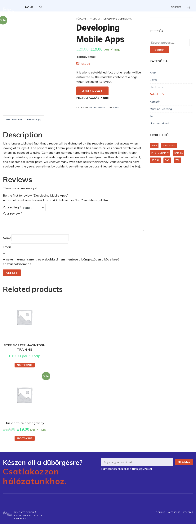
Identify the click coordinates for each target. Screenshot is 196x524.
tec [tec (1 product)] (177, 160)
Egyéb (154, 80)
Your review (12, 213)
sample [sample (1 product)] (178, 153)
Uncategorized (159, 123)
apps (116, 107)
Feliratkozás (97, 107)
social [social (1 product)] (155, 160)
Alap (153, 72)
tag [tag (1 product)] (167, 160)
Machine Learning (161, 109)
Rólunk (160, 512)
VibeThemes (21, 515)
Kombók (155, 101)
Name (7, 238)
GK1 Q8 (85, 63)
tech (152, 116)
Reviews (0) (34, 119)
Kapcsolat (174, 512)
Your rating (12, 207)
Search (159, 49)
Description (14, 119)
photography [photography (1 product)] (160, 153)
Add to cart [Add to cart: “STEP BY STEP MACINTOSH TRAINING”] (25, 365)
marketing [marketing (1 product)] (169, 145)
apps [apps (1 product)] (154, 145)
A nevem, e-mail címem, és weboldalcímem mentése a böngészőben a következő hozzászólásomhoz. (61, 261)
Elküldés (183, 462)
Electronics (156, 87)
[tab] (14, 119)
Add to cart (92, 91)
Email (7, 247)
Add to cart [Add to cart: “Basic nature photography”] (25, 438)
